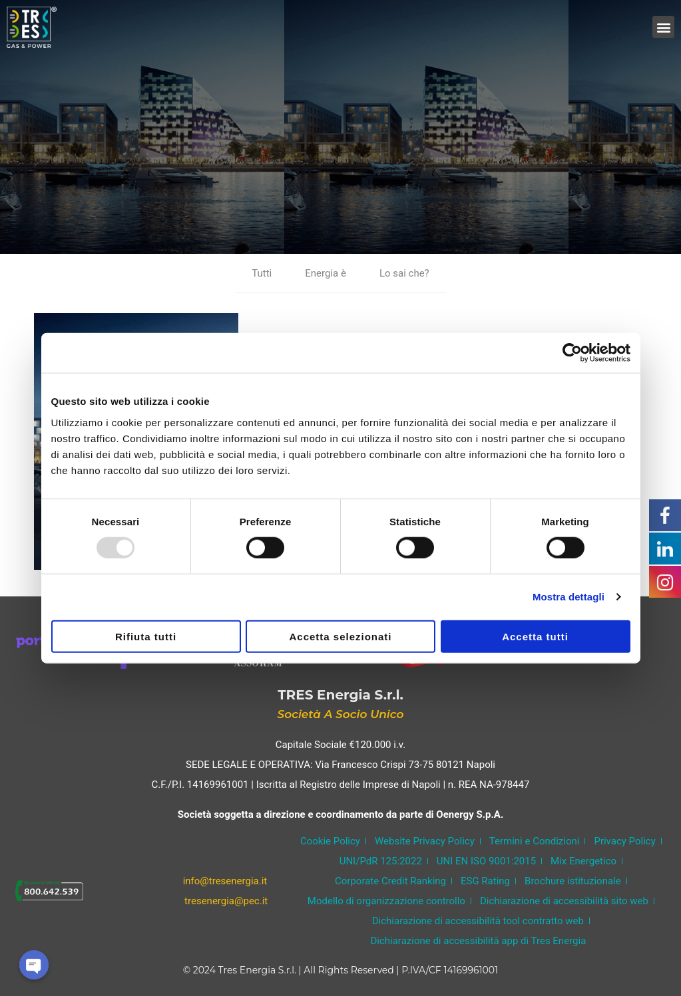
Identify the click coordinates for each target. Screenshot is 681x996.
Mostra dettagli (568, 596)
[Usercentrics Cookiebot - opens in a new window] (572, 353)
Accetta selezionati (340, 636)
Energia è (325, 273)
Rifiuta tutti (145, 636)
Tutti (262, 273)
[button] (663, 27)
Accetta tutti (535, 636)
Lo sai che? (404, 273)
